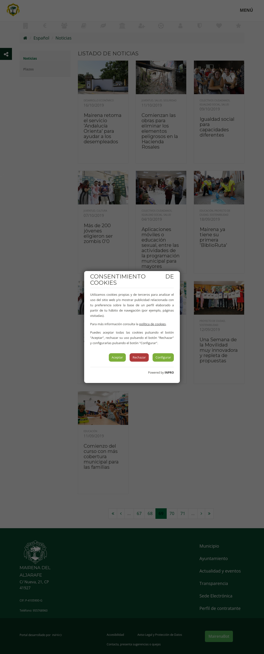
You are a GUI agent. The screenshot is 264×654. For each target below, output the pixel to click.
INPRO (169, 372)
